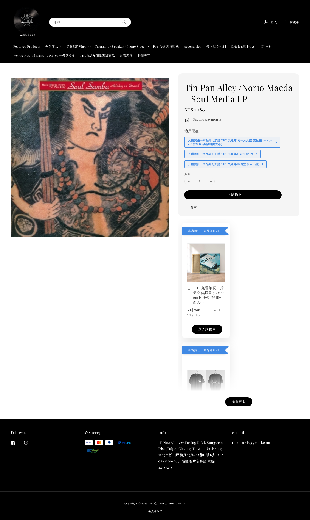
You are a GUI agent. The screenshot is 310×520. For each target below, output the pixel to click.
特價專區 (144, 55)
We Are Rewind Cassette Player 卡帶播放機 (44, 55)
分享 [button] (190, 207)
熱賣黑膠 (126, 55)
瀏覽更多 (239, 401)
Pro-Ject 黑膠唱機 (166, 46)
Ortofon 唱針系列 (243, 46)
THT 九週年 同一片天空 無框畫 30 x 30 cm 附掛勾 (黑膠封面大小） (206, 294)
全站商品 (51, 47)
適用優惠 (191, 130)
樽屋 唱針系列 (216, 46)
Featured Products (26, 46)
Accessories (192, 46)
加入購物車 (233, 195)
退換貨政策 (155, 511)
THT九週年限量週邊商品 (97, 55)
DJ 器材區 (268, 46)
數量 (187, 174)
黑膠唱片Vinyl (77, 47)
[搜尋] (124, 22)
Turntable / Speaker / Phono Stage (120, 47)
